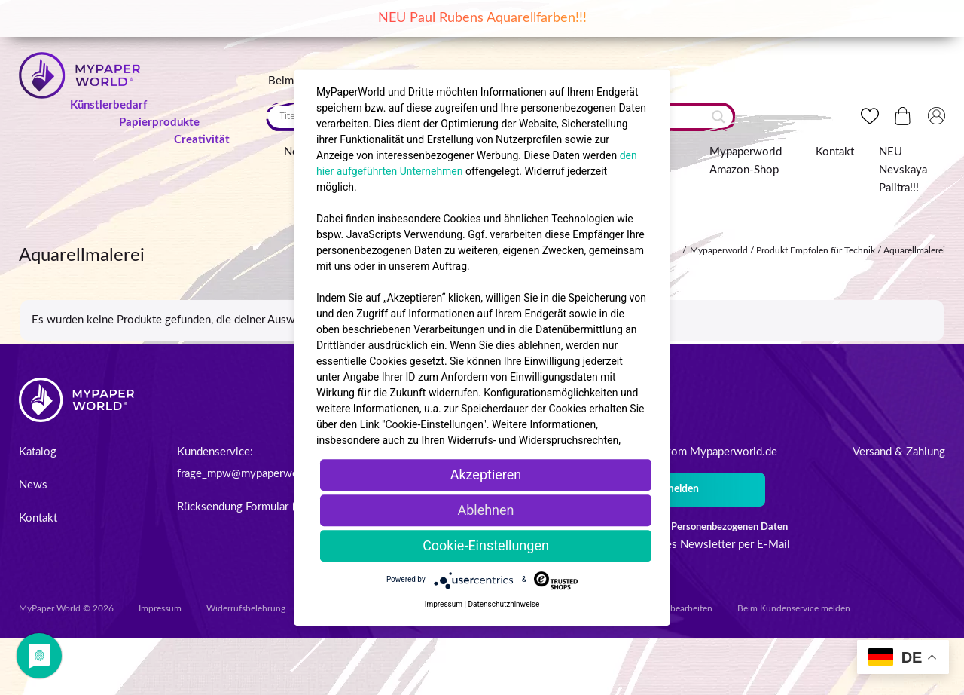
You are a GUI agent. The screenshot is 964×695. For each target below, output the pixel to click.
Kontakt (835, 152)
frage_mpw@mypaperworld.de (252, 473)
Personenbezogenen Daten (729, 527)
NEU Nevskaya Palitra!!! (903, 170)
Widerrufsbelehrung (245, 608)
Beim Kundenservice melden (793, 608)
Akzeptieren (486, 474)
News (33, 485)
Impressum (160, 608)
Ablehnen (485, 510)
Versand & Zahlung (899, 452)
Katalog (37, 452)
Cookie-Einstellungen (486, 545)
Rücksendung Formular (240, 507)
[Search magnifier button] (718, 116)
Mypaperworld (719, 250)
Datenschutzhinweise (503, 604)
